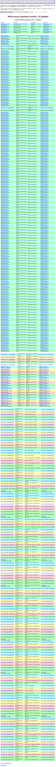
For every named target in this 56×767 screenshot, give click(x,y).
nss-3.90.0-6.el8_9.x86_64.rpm (47, 759)
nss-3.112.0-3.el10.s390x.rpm (47, 629)
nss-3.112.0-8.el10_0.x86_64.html (8, 488)
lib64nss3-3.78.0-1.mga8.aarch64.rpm (44, 271)
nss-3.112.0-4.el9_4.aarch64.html (7, 588)
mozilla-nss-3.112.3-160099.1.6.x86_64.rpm (44, 375)
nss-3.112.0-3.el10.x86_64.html (7, 634)
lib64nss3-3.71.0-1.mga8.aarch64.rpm (44, 307)
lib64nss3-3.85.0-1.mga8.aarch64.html (5, 235)
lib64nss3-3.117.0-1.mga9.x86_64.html (5, 74)
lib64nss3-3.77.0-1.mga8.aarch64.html (5, 276)
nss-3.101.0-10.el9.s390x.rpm (47, 734)
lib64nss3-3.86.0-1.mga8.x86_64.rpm (44, 233)
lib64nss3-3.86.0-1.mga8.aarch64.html (5, 230)
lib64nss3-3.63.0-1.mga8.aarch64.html (5, 338)
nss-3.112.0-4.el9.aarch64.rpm (47, 598)
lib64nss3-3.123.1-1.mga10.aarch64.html (5, 36)
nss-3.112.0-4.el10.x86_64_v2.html (5, 586)
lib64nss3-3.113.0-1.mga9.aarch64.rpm (44, 87)
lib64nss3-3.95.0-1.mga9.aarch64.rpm (44, 174)
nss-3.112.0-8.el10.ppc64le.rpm (47, 498)
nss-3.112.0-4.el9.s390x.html (7, 603)
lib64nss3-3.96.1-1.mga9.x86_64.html (5, 171)
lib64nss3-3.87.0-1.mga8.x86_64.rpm (44, 228)
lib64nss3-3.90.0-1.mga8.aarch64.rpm (44, 205)
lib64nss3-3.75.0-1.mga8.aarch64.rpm (44, 286)
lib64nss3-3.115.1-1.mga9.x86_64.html (5, 79)
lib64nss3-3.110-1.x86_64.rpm (46, 110)
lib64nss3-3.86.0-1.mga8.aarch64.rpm (44, 230)
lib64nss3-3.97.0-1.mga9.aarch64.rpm (44, 164)
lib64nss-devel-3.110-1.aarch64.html (5, 30)
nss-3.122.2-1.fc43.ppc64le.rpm (47, 432)
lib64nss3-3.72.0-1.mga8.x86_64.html (5, 304)
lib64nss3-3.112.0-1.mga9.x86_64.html (5, 95)
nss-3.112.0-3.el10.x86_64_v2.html (5, 639)
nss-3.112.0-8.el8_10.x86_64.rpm (48, 547)
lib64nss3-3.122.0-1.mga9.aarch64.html (5, 51)
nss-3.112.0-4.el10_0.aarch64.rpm (48, 549)
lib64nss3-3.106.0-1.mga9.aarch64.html (5, 128)
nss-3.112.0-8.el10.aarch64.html (7, 493)
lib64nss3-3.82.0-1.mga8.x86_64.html (5, 253)
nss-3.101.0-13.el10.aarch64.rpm (48, 695)
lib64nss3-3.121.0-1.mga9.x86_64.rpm (44, 59)
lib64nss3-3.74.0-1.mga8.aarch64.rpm (44, 292)
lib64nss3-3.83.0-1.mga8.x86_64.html (5, 248)
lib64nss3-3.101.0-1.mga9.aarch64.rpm (44, 143)
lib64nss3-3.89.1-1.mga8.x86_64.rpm (44, 212)
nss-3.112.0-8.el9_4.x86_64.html (7, 526)
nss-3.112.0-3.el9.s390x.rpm (47, 647)
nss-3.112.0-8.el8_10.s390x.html (7, 544)
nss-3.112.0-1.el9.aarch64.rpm (47, 675)
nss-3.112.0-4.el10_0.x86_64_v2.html (6, 560)
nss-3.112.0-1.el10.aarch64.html (7, 652)
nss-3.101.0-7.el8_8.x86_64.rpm (48, 746)
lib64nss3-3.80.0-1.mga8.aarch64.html (5, 261)
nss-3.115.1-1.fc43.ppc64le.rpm (47, 473)
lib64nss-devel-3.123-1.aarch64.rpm (47, 24)
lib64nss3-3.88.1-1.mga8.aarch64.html (5, 220)
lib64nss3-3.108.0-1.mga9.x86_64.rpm (44, 120)
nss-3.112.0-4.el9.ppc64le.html (7, 601)
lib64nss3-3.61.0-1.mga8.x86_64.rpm (44, 350)
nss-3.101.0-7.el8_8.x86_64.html (7, 746)
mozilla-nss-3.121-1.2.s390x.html (8, 359)
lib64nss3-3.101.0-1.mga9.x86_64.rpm (44, 146)
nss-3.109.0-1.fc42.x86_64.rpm (47, 693)
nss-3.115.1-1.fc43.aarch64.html (7, 470)
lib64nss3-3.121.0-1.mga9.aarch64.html (5, 56)
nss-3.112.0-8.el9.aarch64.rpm (47, 529)
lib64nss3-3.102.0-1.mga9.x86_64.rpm (44, 141)
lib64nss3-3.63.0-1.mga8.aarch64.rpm (44, 338)
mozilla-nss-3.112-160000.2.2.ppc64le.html (6, 380)
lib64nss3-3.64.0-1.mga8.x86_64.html (5, 335)
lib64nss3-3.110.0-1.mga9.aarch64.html (5, 102)
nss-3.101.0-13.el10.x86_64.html (7, 711)
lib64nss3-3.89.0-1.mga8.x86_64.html (5, 217)
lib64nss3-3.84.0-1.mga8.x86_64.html (5, 243)
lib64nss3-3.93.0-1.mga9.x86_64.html (5, 187)
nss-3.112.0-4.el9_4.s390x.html (7, 593)
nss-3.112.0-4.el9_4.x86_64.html (7, 596)
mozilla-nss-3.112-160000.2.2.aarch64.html (6, 377)
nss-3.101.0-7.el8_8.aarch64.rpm (48, 739)
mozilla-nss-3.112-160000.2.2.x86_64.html (6, 385)
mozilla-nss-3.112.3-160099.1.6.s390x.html (5, 372)
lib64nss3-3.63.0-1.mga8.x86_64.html (5, 340)
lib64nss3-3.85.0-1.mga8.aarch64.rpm (44, 235)
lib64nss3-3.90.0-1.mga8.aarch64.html (5, 205)
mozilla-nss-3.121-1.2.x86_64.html (8, 362)
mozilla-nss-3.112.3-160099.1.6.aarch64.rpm (44, 367)
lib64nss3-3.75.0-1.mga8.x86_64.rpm (44, 289)
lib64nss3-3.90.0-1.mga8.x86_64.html (5, 207)
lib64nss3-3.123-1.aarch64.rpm (46, 46)
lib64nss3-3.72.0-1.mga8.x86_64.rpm (44, 304)
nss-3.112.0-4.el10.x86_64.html (7, 580)
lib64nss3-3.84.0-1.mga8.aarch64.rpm (44, 240)
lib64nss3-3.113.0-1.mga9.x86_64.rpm (44, 90)
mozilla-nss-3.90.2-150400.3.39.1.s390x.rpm (44, 393)
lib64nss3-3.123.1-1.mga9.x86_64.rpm (44, 44)
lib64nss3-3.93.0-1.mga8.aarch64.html (5, 189)
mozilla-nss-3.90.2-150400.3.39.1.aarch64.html (6, 387)
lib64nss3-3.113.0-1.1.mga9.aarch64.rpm (45, 82)
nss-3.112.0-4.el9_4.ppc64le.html (7, 590)
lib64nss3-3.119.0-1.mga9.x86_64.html (5, 69)
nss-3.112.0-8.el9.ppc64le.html (7, 532)
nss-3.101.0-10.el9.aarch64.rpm (47, 728)
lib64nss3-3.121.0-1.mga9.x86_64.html (5, 59)
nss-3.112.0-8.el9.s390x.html (7, 534)
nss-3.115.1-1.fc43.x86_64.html (7, 478)
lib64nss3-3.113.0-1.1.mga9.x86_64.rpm (44, 84)
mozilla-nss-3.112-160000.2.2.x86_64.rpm (44, 385)
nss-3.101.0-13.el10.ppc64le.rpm (48, 700)
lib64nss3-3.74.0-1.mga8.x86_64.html (5, 294)
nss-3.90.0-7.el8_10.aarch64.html (7, 749)
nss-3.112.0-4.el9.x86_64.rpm (47, 606)
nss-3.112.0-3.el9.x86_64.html (7, 649)
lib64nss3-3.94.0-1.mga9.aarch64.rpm (44, 179)
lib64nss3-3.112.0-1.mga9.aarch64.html (5, 92)
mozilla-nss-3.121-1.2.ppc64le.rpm (46, 356)
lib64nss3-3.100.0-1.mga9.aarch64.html (5, 148)
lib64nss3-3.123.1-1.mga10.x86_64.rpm (44, 38)
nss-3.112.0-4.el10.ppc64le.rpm (47, 567)
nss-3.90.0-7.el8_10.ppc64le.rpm (48, 751)
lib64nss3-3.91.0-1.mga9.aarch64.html (5, 194)
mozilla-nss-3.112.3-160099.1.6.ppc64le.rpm (44, 370)
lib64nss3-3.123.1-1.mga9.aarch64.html (5, 41)
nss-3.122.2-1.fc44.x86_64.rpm (47, 427)
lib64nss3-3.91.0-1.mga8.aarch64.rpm (44, 200)
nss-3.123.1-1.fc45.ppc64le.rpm (47, 411)
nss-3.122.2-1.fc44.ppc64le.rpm (47, 422)
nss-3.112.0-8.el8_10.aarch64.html (8, 539)
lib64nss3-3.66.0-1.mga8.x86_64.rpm (44, 330)
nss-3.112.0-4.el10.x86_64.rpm (47, 580)
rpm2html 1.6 (9, 763)
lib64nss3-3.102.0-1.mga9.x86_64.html (5, 141)
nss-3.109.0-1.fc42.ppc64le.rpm (47, 688)
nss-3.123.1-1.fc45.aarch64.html (7, 409)
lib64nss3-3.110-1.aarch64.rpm (46, 107)
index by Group (8, 2)
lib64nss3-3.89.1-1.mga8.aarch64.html (5, 210)
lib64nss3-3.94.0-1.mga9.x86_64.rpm (44, 182)
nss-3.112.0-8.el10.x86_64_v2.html (5, 517)
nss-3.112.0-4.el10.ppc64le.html (7, 567)
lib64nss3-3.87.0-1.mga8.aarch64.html (5, 225)
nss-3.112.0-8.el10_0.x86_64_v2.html (6, 491)
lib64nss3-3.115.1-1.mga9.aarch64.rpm (44, 77)
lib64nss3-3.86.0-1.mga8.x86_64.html (5, 233)
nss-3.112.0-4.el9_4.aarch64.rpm (48, 588)
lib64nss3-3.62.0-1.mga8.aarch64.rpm (44, 343)
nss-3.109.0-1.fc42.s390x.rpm (47, 690)
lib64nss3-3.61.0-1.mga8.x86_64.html (5, 350)
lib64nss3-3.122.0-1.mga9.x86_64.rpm (44, 54)
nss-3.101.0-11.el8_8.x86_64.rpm (48, 726)
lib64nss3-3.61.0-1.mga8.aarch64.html (5, 348)
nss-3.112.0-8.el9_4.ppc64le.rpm (48, 521)
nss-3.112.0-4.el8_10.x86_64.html (8, 616)
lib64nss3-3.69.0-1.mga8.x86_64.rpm (44, 320)
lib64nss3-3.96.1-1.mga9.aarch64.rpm (44, 169)
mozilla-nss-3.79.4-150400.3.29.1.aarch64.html (6, 398)
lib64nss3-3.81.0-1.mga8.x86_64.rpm (44, 258)
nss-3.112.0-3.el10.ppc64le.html (7, 624)
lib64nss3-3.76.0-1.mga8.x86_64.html (5, 284)
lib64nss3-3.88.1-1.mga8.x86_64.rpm (44, 223)
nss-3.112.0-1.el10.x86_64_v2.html (5, 673)
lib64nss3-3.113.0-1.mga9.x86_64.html (5, 90)
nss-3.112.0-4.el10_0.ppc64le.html (8, 552)
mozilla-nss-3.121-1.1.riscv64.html (8, 364)
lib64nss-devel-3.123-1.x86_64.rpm (47, 27)
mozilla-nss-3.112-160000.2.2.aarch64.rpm (44, 377)
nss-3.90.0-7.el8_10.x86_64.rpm (48, 757)
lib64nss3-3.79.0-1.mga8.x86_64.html (5, 269)
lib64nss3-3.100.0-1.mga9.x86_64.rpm (44, 151)
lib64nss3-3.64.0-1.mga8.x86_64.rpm (44, 335)
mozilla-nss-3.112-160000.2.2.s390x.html (5, 382)
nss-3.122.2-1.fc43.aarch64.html (7, 429)
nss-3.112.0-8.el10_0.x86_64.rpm (48, 488)
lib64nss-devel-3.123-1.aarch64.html (5, 24)
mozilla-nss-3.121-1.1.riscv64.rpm (46, 364)
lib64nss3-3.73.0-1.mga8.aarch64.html (5, 297)
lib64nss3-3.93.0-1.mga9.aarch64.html (5, 184)
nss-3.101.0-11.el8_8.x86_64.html (8, 726)
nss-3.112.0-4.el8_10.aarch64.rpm (48, 608)
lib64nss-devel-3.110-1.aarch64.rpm (47, 30)
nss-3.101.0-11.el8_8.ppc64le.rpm (48, 721)
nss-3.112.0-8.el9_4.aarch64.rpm (48, 519)
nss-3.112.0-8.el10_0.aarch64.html (8, 480)
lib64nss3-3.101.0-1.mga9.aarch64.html (5, 143)
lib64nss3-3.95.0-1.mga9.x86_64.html (5, 177)
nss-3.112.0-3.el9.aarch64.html (7, 642)
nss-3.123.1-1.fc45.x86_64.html (7, 417)
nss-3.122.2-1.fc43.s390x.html (7, 434)
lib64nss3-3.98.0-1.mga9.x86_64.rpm (44, 161)
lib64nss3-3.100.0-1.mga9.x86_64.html (5, 151)
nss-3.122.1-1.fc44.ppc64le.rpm (47, 455)
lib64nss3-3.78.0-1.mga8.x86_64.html (5, 274)
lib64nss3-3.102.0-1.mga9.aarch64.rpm (44, 138)
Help (53, 2)
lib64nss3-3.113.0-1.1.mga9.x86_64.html (5, 84)
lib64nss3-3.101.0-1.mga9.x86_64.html (5, 146)
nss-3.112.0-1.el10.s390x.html (7, 662)
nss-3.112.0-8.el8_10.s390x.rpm (47, 544)
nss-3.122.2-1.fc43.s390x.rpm (47, 434)
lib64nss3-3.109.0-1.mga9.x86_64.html (5, 115)
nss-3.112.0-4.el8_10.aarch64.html (8, 608)
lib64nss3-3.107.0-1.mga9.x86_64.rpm (44, 125)
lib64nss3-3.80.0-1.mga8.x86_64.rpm (44, 263)
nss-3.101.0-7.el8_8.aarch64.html (7, 739)
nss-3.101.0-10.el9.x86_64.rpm (47, 736)
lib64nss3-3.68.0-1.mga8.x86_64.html (5, 325)
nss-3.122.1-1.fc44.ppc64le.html (7, 455)
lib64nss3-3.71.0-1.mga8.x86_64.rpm (44, 309)
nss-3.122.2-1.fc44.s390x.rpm (47, 424)
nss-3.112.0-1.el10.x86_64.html (7, 667)
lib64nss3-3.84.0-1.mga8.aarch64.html (5, 240)
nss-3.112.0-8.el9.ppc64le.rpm (47, 532)
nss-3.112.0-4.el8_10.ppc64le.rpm (48, 611)
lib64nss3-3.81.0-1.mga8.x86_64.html (5, 258)
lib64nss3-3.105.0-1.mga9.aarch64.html (5, 133)
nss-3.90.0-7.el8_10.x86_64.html (7, 757)
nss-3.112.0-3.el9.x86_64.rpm (47, 649)
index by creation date (34, 2)
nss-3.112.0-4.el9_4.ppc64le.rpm (48, 590)
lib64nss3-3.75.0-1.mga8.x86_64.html (5, 289)
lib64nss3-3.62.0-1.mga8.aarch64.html (5, 343)
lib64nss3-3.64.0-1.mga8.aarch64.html (5, 332)
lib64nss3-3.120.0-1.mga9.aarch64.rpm (44, 61)
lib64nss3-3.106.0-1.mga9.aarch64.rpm (44, 128)
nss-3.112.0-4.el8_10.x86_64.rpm (48, 616)
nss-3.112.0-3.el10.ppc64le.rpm (47, 624)
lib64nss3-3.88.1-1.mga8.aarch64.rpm (44, 220)
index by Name (43, 2)
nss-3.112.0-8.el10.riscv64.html (7, 503)
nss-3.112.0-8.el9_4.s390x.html (7, 524)
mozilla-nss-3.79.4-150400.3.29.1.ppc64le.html (6, 400)
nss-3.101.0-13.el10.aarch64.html (7, 695)
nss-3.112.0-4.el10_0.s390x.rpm (47, 555)
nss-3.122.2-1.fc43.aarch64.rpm (47, 429)
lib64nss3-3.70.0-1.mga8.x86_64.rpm (44, 315)
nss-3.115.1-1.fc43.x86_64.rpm (47, 478)
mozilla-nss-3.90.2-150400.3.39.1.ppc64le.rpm (44, 390)
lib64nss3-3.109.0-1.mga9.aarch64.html (5, 113)
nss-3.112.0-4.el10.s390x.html (7, 575)
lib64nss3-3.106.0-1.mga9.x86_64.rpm (44, 131)
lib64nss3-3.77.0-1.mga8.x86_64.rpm (44, 279)
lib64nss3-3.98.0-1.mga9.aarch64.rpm (44, 159)
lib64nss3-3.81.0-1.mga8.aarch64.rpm (44, 256)
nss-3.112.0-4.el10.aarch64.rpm (47, 562)
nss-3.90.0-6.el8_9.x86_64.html (7, 759)
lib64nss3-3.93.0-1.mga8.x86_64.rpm (44, 192)
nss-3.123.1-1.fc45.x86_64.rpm (47, 417)
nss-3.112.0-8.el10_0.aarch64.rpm (48, 480)
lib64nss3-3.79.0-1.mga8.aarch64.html (5, 266)
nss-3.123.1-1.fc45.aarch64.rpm (47, 409)
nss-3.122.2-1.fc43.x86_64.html (7, 437)
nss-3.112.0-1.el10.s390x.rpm (47, 662)
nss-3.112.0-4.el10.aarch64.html (7, 562)
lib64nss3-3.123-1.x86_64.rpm (46, 48)
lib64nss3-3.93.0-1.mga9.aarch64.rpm (44, 184)
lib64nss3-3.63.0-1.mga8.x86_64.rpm (44, 340)
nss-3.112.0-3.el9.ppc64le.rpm (47, 644)
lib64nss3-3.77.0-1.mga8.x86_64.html (5, 279)
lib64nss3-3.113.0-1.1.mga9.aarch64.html (5, 82)
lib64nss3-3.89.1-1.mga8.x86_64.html (5, 212)
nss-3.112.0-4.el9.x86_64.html (7, 606)
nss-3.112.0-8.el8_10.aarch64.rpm (48, 539)
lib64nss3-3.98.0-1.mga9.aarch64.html (5, 159)
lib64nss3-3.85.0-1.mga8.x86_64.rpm (44, 238)
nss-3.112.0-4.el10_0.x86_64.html (8, 557)
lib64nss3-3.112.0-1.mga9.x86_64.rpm (44, 95)
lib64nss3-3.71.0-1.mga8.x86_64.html (5, 309)
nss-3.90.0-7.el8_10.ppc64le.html (7, 751)
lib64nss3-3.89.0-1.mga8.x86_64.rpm (44, 217)
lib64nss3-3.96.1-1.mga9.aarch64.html (5, 169)
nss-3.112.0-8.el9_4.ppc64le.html (7, 521)
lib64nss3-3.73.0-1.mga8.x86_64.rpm (44, 299)
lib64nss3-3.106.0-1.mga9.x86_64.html (5, 131)
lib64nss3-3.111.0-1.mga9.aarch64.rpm (44, 97)
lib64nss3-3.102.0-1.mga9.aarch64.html (5, 138)
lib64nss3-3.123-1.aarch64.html (7, 46)
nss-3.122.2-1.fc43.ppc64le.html (7, 432)
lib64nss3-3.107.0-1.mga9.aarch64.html (5, 123)
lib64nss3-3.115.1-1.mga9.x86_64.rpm (44, 79)
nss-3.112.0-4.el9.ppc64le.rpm (47, 601)
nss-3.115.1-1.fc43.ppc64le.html (7, 473)
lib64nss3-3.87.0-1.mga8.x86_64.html (5, 228)
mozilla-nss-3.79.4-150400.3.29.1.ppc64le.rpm (44, 400)
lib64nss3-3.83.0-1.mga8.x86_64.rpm (44, 248)
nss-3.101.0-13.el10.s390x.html (7, 705)
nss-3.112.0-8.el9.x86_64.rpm (47, 537)
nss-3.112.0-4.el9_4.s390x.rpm (47, 593)
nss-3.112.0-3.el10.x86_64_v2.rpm (45, 639)
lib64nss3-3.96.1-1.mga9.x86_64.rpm (44, 171)
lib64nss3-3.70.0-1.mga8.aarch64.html (5, 312)
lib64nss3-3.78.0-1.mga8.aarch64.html (5, 271)
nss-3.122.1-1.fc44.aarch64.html (7, 450)
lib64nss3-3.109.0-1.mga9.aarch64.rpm (44, 113)
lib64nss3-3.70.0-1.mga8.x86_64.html (5, 315)
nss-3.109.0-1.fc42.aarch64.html (7, 685)
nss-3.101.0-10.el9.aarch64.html (7, 728)
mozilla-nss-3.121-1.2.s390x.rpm (46, 359)
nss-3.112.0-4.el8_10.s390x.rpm (47, 613)
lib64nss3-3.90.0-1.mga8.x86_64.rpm (44, 207)
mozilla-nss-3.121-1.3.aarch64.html (8, 354)
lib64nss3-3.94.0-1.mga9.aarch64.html (5, 179)
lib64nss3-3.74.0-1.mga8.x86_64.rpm (44, 294)
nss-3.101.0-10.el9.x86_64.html (7, 736)
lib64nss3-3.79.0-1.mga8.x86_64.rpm (44, 269)
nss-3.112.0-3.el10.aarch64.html (7, 619)
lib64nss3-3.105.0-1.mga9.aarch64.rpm (44, 133)
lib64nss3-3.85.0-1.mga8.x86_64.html (5, 238)
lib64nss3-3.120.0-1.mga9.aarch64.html (5, 61)
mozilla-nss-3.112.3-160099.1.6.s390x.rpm (43, 372)
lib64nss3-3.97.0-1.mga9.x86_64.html (5, 166)
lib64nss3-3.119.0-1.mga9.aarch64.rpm (44, 67)
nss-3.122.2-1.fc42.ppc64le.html (7, 442)
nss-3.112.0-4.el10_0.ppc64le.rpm (48, 552)
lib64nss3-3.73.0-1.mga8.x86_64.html (5, 299)
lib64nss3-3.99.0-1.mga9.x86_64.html (5, 156)
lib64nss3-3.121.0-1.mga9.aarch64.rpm (44, 56)
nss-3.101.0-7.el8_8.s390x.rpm (47, 744)
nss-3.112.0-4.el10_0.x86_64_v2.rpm (46, 560)
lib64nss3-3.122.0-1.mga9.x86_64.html (5, 54)
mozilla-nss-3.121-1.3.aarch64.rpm (46, 354)
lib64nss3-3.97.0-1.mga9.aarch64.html (5, 164)
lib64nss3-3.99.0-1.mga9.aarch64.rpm (44, 154)
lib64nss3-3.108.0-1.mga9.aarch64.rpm (44, 118)
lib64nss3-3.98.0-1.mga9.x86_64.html (5, 161)
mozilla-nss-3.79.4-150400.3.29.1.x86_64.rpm (44, 405)
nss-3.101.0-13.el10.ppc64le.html (7, 700)
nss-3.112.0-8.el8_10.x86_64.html (8, 547)
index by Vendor (25, 2)
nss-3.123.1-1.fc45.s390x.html (7, 414)
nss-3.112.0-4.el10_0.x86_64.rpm (48, 557)
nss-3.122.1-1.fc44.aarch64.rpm (47, 450)
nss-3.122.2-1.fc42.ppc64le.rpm (47, 442)
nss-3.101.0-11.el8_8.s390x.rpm (47, 723)
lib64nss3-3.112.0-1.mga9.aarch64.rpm (44, 92)
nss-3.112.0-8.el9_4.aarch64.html (7, 519)
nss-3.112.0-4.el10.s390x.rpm (47, 575)
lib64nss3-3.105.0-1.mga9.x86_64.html (5, 136)
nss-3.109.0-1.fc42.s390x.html (7, 690)
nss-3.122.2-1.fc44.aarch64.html (7, 419)
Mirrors (49, 2)
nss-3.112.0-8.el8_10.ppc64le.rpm (48, 542)
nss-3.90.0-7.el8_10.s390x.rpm (47, 754)
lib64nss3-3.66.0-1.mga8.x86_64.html (5, 330)
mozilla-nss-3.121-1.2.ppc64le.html (8, 356)
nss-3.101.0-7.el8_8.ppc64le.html (7, 741)
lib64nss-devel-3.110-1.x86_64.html (5, 32)
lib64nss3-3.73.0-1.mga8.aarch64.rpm (44, 297)
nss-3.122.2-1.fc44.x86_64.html (7, 427)
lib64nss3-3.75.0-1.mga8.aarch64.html (5, 286)
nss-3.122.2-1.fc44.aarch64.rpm (47, 419)
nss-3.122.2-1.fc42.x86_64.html (7, 447)
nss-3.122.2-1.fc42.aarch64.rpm (47, 440)
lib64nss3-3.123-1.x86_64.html (7, 48)
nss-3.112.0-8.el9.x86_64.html (7, 537)
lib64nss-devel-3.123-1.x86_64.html (5, 27)
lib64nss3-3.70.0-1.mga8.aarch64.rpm (44, 312)
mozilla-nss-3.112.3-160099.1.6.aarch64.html (6, 367)
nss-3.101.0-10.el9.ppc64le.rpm (47, 731)
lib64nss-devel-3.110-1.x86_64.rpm (47, 32)
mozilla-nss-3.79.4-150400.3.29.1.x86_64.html (6, 405)
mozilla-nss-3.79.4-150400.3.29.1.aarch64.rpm (44, 398)
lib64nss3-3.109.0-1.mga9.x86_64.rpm (44, 115)
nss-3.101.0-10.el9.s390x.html (7, 734)
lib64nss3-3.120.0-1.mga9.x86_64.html (5, 64)
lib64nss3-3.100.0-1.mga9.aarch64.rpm (44, 148)
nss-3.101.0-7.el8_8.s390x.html (7, 744)
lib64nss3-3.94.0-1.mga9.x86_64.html (5, 182)
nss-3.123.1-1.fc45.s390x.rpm (47, 414)
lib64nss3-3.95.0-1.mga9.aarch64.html (5, 174)
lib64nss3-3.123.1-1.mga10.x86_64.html (5, 38)
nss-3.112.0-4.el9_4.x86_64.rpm (48, 596)
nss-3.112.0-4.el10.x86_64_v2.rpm (45, 586)
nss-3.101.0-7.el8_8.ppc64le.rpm (48, 741)
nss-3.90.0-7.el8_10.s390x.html (7, 754)
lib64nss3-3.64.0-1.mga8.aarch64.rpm (44, 332)
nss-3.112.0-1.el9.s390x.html (7, 680)
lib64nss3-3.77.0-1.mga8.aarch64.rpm (44, 276)
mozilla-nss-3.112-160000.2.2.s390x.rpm (43, 382)
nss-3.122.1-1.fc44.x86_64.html (7, 465)
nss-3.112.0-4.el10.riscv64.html (7, 573)
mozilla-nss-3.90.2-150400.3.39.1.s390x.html (6, 393)
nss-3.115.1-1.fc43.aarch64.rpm (47, 470)
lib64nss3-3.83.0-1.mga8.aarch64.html (5, 246)
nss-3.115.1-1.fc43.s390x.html (7, 475)
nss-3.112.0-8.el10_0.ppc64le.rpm (48, 483)
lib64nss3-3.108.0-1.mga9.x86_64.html (5, 120)
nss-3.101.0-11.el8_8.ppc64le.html (8, 721)
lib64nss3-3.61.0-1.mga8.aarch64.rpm (44, 348)
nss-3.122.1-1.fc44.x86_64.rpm (47, 465)
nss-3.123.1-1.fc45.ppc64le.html (7, 411)
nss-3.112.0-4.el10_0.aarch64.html (8, 549)
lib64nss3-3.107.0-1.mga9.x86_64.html (5, 125)
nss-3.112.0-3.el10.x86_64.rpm (47, 634)
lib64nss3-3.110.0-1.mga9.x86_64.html (5, 105)
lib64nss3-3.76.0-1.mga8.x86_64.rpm (44, 284)
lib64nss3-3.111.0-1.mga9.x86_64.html (5, 100)
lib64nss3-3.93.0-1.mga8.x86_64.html (5, 192)
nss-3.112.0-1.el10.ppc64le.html (7, 657)
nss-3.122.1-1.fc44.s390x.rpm (47, 460)
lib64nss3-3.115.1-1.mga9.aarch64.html (5, 77)
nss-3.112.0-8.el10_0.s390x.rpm (47, 486)
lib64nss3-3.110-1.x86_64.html (7, 110)
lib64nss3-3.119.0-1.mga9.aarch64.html (5, 67)
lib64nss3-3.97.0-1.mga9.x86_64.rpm (44, 166)
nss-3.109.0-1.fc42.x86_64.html (7, 693)
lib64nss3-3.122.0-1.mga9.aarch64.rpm (44, 51)
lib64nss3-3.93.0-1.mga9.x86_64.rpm (44, 187)
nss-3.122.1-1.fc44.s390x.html (7, 460)
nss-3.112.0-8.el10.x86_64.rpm (47, 511)
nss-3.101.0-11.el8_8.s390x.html (7, 723)
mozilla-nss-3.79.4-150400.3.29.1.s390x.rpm (44, 403)
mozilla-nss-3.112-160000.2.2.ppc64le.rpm (44, 380)
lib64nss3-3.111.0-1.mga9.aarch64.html (5, 97)
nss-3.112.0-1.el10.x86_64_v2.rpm (45, 673)
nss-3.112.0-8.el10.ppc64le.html (7, 498)
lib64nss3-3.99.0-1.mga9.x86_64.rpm (44, 156)
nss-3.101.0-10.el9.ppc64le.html (7, 731)
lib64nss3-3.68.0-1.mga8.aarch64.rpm (44, 322)
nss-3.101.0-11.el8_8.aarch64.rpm (48, 718)
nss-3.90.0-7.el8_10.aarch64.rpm (48, 749)
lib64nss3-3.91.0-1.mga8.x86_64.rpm (44, 202)
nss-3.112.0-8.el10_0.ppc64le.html (8, 483)
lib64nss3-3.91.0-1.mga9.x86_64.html (5, 197)
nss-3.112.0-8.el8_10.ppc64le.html (8, 542)
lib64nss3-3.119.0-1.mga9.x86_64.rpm (44, 69)
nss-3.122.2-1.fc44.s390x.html (7, 424)
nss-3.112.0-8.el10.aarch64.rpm (47, 493)
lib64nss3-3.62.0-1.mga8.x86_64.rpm (44, 345)
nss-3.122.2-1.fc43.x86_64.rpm (47, 437)
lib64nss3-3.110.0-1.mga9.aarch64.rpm (44, 102)
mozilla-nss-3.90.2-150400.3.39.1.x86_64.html (6, 395)
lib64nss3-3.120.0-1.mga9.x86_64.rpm (44, 64)
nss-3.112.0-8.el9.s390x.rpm (47, 534)
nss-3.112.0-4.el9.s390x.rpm (47, 603)
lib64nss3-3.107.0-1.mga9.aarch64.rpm (44, 123)
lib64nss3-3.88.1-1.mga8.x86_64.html (5, 223)
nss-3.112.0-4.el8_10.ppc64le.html (8, 611)
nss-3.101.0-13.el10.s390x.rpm (47, 705)
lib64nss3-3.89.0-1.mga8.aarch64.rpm (44, 215)
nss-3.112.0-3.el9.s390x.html (7, 647)
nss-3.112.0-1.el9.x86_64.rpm (47, 682)
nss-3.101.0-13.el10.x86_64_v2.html (6, 716)
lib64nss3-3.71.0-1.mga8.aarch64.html (5, 307)
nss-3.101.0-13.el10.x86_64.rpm (48, 711)
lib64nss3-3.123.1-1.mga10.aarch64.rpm (44, 36)
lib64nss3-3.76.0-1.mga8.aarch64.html (5, 281)
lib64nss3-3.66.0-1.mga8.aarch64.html (5, 327)
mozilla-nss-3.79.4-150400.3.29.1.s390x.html (6, 403)
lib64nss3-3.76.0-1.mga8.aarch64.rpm (44, 281)
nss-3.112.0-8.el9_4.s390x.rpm (47, 524)
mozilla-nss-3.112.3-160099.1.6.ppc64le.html (6, 370)
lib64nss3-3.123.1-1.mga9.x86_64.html (5, 44)
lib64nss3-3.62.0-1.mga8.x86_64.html (5, 345)
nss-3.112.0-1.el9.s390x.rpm (47, 680)
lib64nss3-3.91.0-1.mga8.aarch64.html (5, 200)
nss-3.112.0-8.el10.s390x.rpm (47, 506)
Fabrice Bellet (3, 765)
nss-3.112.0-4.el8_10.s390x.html (7, 613)
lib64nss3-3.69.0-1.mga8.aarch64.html (5, 317)
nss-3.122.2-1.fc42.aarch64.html (7, 440)
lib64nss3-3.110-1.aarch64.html (7, 107)
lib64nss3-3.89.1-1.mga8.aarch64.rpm (44, 210)
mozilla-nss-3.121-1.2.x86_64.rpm (46, 362)
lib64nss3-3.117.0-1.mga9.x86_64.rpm (44, 74)
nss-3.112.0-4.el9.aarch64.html (7, 598)
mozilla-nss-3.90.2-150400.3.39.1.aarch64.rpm (44, 387)
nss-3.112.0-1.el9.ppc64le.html (7, 677)
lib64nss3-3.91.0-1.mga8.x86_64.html (5, 202)
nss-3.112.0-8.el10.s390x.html (7, 506)
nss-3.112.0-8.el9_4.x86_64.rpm (48, 526)
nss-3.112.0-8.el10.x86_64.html (7, 511)
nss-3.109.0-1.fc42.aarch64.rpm (47, 685)
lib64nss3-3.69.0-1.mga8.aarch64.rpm (44, 317)
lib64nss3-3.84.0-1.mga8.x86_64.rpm (44, 243)
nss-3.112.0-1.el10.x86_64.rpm (47, 667)
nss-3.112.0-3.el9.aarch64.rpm (47, 642)
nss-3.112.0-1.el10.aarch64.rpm (47, 652)
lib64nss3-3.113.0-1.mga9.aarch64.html (5, 87)
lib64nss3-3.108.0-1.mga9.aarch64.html (5, 118)
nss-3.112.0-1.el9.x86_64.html (7, 682)
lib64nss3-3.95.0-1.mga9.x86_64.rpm (44, 177)
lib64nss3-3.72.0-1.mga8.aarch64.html (5, 302)
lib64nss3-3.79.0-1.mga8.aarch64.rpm (44, 266)
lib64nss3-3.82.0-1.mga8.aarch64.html (5, 251)
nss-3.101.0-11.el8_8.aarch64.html (8, 718)
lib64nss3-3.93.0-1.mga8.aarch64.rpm (44, 189)
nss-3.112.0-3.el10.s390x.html (7, 629)
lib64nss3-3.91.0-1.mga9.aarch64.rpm (44, 194)
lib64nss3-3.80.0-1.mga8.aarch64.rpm (44, 261)
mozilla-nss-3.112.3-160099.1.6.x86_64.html (6, 375)
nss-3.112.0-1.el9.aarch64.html (7, 675)
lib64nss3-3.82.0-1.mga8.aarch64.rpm (44, 251)
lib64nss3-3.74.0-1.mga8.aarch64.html (5, 292)
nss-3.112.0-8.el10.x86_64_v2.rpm (45, 517)
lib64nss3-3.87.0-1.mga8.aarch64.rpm (44, 225)
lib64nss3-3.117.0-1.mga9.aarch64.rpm (44, 72)
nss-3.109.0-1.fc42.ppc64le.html (7, 688)
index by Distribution (16, 2)
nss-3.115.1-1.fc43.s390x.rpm (47, 475)
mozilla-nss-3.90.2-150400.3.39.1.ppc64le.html (6, 390)
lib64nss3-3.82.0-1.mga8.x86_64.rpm (44, 253)
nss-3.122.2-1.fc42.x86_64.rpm (47, 447)
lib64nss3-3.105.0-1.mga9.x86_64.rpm (44, 136)
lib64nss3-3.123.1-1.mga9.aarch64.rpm (44, 41)
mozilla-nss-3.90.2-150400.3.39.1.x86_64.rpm (44, 395)
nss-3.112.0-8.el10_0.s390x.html (7, 486)
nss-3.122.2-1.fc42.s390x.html (7, 445)
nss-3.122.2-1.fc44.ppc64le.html (7, 422)
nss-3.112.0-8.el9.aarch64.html (7, 529)
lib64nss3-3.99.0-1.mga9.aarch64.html (5, 154)
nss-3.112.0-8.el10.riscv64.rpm (47, 503)
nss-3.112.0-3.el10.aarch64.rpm (47, 619)
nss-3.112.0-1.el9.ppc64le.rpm (47, 677)
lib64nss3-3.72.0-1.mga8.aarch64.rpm (44, 302)
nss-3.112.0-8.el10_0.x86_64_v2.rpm (46, 491)
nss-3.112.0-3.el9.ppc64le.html (7, 644)
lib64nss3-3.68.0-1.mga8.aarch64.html (5, 322)
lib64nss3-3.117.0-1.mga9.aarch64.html (5, 72)
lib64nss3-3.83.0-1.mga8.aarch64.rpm (44, 246)
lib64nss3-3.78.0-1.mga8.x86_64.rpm (44, 274)
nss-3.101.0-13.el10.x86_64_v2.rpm (46, 716)
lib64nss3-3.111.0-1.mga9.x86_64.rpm (44, 100)
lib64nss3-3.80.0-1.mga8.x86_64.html (5, 263)
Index (3, 2)
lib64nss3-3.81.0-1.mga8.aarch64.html (5, 256)
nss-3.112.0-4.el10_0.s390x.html (7, 555)
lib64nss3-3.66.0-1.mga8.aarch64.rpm (44, 327)
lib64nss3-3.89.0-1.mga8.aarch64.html (5, 215)
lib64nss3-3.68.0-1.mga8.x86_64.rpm (44, 325)
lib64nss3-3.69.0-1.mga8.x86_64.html (5, 320)
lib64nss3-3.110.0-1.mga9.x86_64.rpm (44, 105)
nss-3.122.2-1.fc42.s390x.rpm (47, 445)
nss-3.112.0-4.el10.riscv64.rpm (47, 573)
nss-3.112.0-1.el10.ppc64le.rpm (47, 657)
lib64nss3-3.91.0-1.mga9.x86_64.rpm (44, 197)
